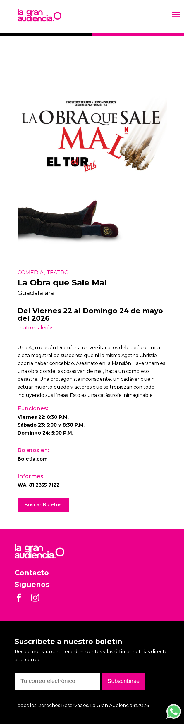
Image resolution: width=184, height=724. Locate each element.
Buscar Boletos (43, 504)
